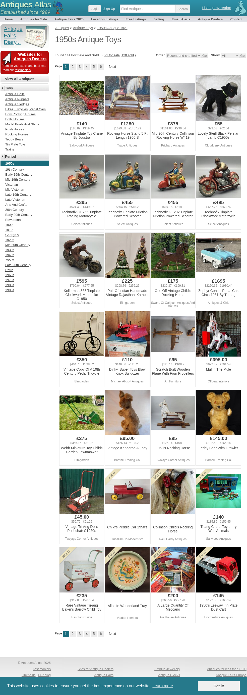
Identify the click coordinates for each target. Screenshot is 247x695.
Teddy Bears (14, 139)
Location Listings (104, 19)
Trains (9, 149)
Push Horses (14, 129)
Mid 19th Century (17, 179)
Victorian (11, 184)
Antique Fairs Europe (231, 675)
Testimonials (42, 669)
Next (112, 67)
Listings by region (216, 8)
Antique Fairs (103, 675)
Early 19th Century (18, 174)
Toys (9, 88)
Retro (9, 270)
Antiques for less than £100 (226, 669)
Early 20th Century (18, 215)
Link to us (29, 675)
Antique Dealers (210, 19)
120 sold (127, 55)
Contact (236, 19)
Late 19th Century (18, 194)
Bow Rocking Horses (20, 114)
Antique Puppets (17, 99)
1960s (9, 275)
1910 (9, 230)
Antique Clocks (169, 675)
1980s (9, 285)
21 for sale (112, 55)
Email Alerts (181, 19)
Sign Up (109, 9)
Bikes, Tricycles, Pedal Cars (25, 109)
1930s (9, 250)
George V (12, 235)
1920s (9, 240)
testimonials (23, 70)
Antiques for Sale (33, 19)
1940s (9, 255)
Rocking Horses (16, 134)
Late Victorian (15, 200)
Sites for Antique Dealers (95, 669)
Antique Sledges (17, 104)
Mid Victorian (14, 189)
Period (10, 157)
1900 (9, 225)
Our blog (44, 675)
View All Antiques (19, 79)
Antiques (25, 4)
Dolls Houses (15, 119)
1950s (9, 260)
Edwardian (13, 220)
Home (8, 19)
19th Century (14, 169)
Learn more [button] (162, 686)
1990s (9, 290)
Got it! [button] (219, 686)
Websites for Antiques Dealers (30, 56)
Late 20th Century (18, 265)
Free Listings (136, 19)
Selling (158, 19)
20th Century (14, 210)
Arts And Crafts (16, 205)
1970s (9, 280)
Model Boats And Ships (22, 124)
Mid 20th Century (17, 245)
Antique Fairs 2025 (69, 19)
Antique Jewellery (167, 669)
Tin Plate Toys (15, 144)
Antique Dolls (15, 94)
